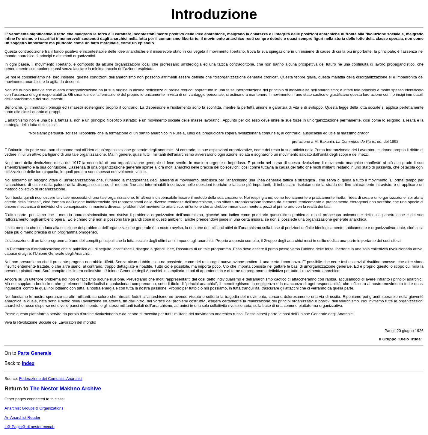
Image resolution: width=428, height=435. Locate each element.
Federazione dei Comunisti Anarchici (50, 378)
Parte (24, 353)
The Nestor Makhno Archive (65, 389)
